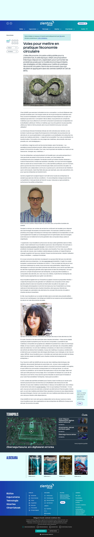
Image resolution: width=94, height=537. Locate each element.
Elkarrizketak (33, 498)
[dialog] (47, 526)
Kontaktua (78, 507)
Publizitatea (79, 498)
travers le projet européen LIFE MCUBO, (32, 247)
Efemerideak (49, 500)
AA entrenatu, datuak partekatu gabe (66, 428)
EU (12, 40)
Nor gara (78, 495)
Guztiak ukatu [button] (53, 531)
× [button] (92, 517)
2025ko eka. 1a (77, 476)
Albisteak (32, 495)
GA (17, 43)
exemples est (48, 261)
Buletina (84, 29)
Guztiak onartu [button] (41, 531)
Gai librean (48, 503)
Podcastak (33, 508)
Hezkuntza (48, 495)
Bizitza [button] (22, 29)
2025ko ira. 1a (62, 476)
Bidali (79, 403)
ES (14, 40)
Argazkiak (32, 503)
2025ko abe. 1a (47, 476)
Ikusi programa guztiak (81, 443)
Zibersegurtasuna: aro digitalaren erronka (30, 447)
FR (17, 40)
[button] (8, 23)
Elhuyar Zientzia (10, 35)
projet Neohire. (41, 387)
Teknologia (12, 500)
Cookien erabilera (81, 504)
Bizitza (10, 493)
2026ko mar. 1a (32, 476)
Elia (60, 36)
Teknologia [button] (46, 29)
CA (14, 43)
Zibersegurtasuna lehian (67, 434)
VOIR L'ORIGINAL (42, 38)
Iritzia (31, 500)
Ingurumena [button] (33, 29)
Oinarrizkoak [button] (70, 29)
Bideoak (32, 505)
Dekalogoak (48, 498)
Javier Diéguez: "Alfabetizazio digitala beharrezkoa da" (66, 420)
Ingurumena (13, 497)
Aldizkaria (82, 23)
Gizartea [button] (57, 29)
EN (12, 43)
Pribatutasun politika (79, 501)
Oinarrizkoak (13, 507)
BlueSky (47, 513)
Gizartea (11, 504)
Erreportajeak (34, 510)
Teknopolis (12, 414)
